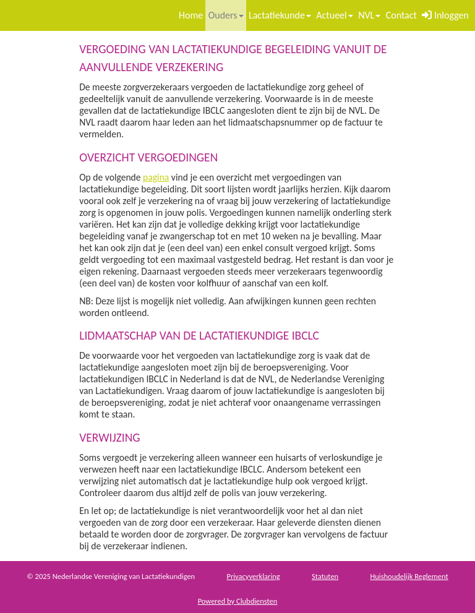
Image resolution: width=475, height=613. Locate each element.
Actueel (334, 15)
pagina (156, 177)
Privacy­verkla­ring (253, 576)
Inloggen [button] (445, 15)
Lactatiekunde (280, 15)
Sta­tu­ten (325, 576)
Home (191, 15)
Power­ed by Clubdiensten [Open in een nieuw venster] (238, 601)
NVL (369, 15)
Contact (401, 15)
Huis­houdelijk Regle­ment (409, 576)
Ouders (226, 15)
